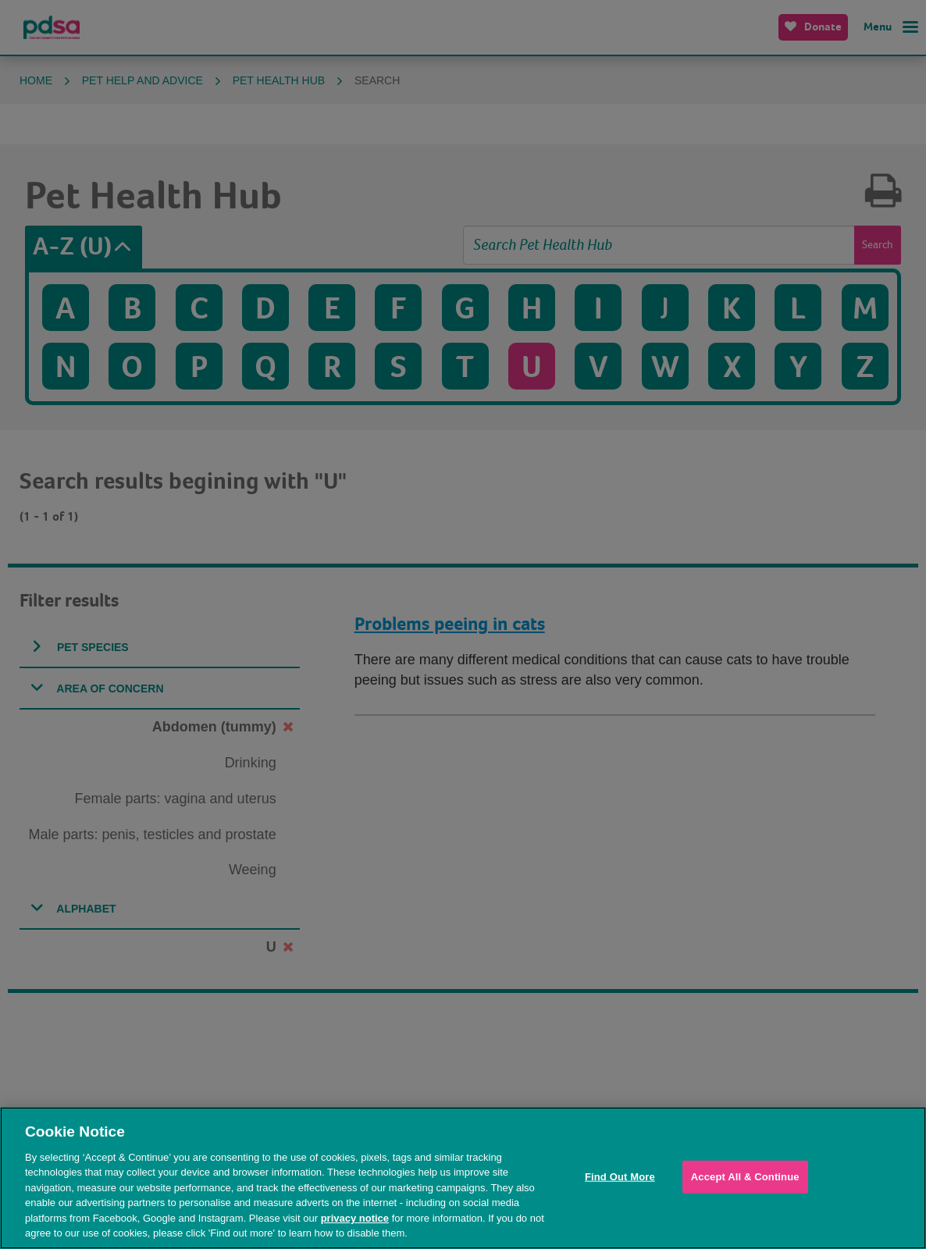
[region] (463, 1178)
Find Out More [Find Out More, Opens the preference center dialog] (620, 1177)
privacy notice (355, 1218)
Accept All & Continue (745, 1177)
